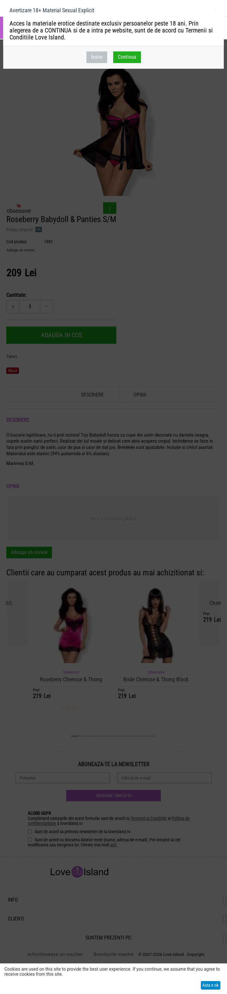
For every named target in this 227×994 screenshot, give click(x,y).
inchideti (215, 11)
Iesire (96, 57)
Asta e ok (210, 985)
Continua (127, 57)
